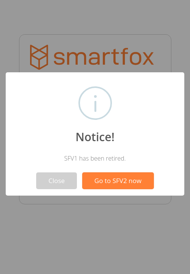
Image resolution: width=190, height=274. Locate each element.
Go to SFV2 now (118, 180)
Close (56, 180)
